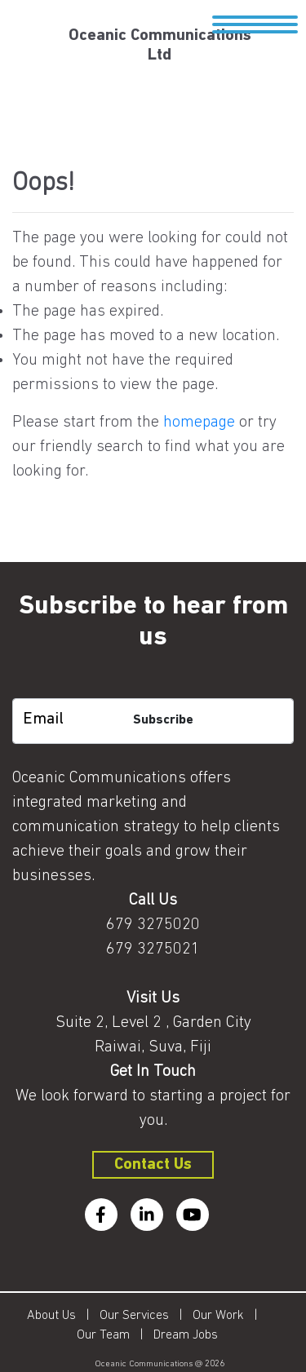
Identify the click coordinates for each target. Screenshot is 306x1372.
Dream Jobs (185, 1335)
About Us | (63, 1315)
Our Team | (115, 1335)
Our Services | (146, 1315)
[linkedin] (147, 1214)
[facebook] (101, 1214)
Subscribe (163, 720)
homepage (199, 422)
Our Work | (230, 1315)
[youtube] (192, 1214)
